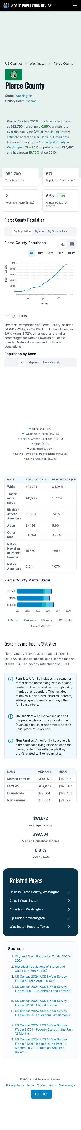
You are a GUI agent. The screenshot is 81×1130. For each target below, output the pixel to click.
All (31, 253)
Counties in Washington (26, 915)
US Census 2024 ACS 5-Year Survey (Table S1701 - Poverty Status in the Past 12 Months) (44, 1035)
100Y (71, 253)
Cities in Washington (24, 907)
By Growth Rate (57, 231)
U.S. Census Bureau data (51, 137)
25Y (50, 253)
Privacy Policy (15, 1091)
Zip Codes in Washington (27, 924)
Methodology (67, 1091)
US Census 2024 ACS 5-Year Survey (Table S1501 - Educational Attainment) (42, 1019)
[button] (75, 5)
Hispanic (33, 365)
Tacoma (31, 101)
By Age (39, 231)
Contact (42, 1091)
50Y (60, 253)
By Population (22, 231)
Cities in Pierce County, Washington (34, 898)
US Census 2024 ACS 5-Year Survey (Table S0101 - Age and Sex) (41, 984)
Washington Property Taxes (29, 933)
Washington (38, 63)
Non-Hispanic (51, 365)
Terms (30, 1091)
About (52, 1091)
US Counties (14, 63)
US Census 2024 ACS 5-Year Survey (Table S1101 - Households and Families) (43, 995)
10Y (40, 253)
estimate (13, 137)
